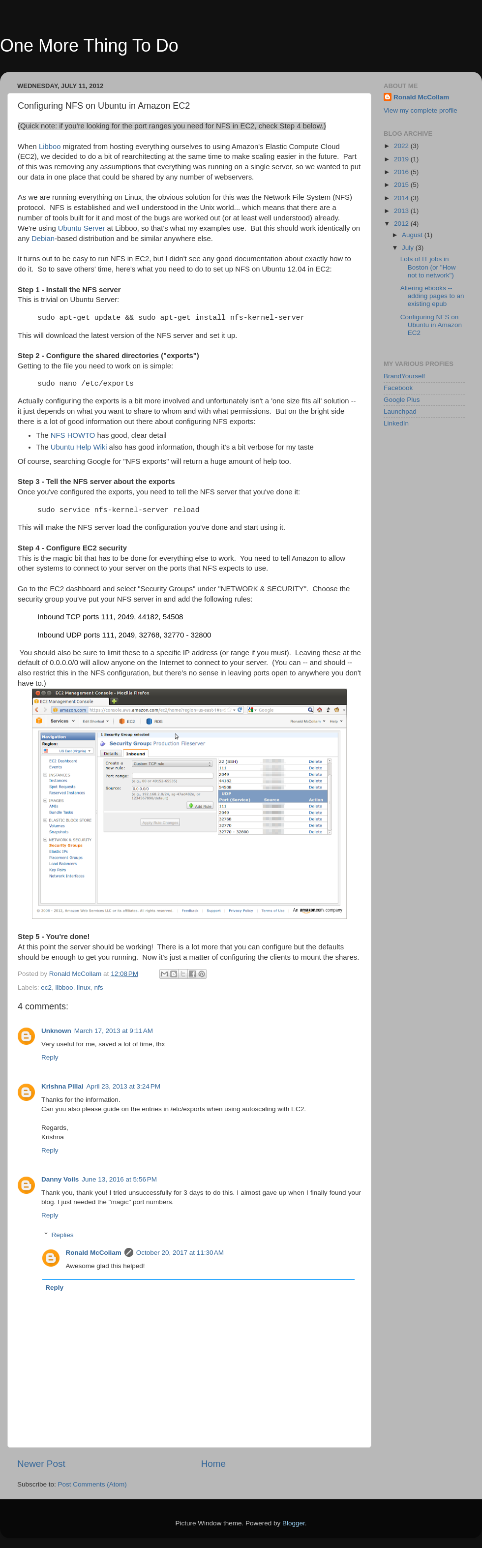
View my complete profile (420, 110)
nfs (98, 987)
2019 (402, 159)
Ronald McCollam (93, 1252)
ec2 (46, 987)
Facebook (398, 388)
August (413, 235)
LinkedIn (396, 423)
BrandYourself (404, 376)
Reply (50, 1057)
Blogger (293, 1523)
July (409, 247)
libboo (64, 987)
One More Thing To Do (89, 45)
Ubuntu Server (81, 228)
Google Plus (402, 399)
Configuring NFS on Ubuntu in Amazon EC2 (431, 324)
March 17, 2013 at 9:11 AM (113, 1030)
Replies (63, 1235)
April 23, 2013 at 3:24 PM (123, 1086)
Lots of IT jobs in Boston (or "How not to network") (428, 266)
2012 (402, 223)
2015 (402, 184)
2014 (402, 198)
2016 (402, 172)
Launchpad (400, 411)
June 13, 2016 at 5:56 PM (119, 1179)
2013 (402, 210)
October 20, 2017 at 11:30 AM (180, 1252)
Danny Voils (60, 1179)
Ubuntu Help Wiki (79, 447)
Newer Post (41, 1463)
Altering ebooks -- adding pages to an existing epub (432, 295)
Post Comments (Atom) (92, 1484)
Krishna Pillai (62, 1086)
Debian (43, 239)
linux (83, 987)
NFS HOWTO (73, 435)
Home (213, 1463)
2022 (402, 146)
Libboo (50, 147)
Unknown (56, 1030)
